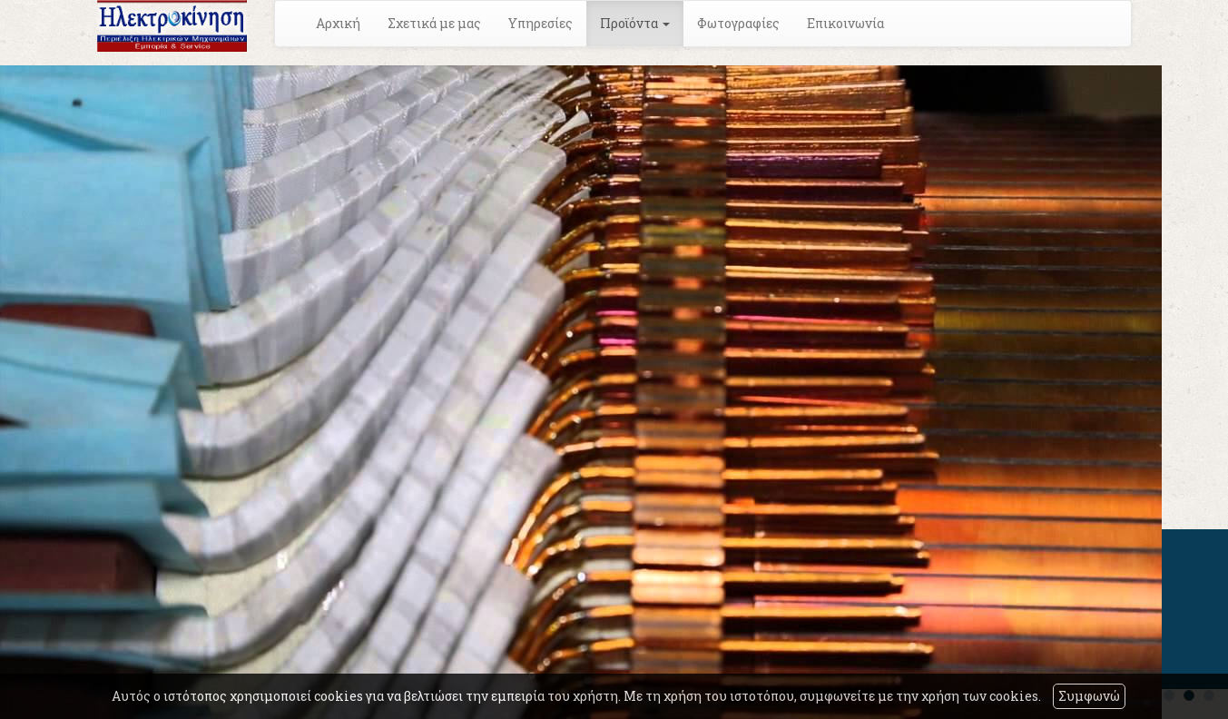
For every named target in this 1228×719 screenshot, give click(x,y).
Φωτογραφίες (738, 23)
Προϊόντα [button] (635, 23)
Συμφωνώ (1089, 695)
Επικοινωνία (845, 23)
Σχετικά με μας (434, 23)
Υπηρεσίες (540, 23)
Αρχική (338, 23)
